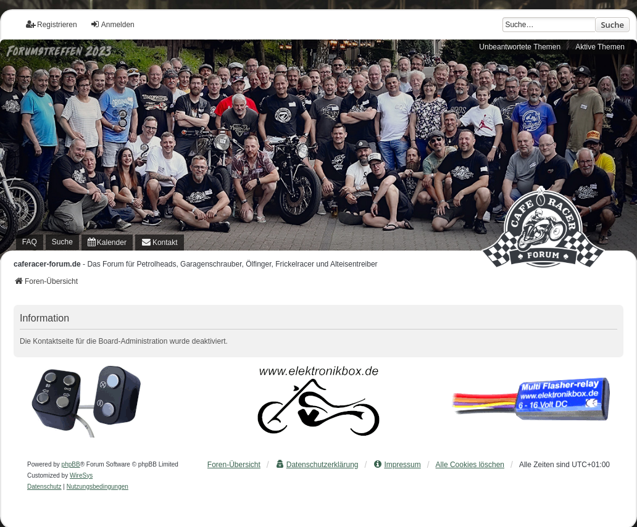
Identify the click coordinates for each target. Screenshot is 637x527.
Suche (612, 24)
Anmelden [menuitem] (112, 24)
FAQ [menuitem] (29, 242)
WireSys (81, 475)
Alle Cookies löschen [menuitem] (470, 464)
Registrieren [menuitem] (51, 24)
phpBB (71, 464)
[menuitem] (107, 242)
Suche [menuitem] (62, 242)
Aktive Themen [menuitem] (600, 47)
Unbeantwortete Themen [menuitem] (519, 47)
